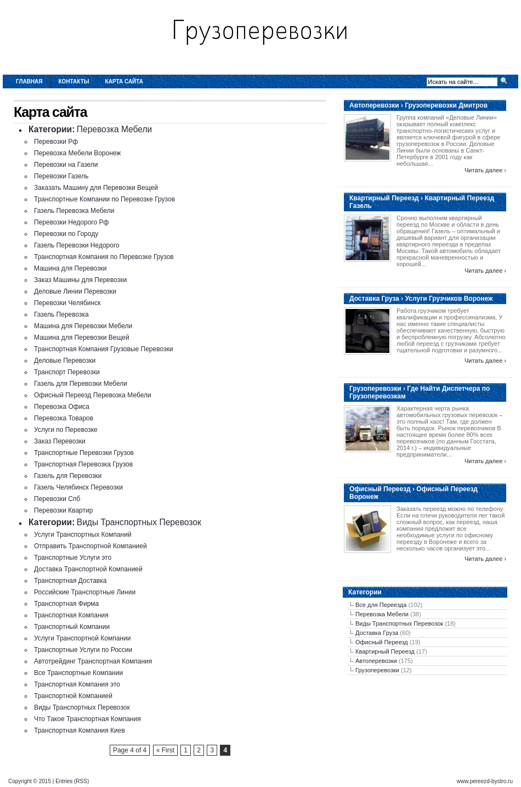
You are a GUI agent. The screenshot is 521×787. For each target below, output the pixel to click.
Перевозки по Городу (66, 234)
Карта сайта (124, 81)
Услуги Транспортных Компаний (83, 534)
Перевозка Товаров (63, 418)
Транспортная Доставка (70, 580)
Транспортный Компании (72, 627)
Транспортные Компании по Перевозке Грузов (104, 199)
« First (165, 750)
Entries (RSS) (72, 781)
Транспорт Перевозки (67, 372)
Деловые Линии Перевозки (75, 291)
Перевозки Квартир (63, 510)
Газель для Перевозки (67, 476)
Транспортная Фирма (66, 604)
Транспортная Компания (71, 615)
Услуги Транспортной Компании (82, 638)
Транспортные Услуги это (72, 557)
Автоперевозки (376, 660)
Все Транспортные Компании (78, 673)
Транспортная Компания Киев (79, 730)
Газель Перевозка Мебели (74, 211)
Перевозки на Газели (66, 164)
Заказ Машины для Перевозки (80, 280)
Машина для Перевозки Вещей (81, 337)
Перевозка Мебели (114, 129)
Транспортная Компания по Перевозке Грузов (104, 257)
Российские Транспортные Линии (84, 592)
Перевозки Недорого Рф (71, 222)
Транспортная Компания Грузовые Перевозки (103, 349)
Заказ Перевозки (60, 441)
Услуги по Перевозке (66, 430)
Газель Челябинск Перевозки (78, 487)
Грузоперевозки (377, 670)
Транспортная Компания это (77, 684)
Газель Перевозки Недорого (77, 245)
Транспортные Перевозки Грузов (84, 453)
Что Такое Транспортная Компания (87, 719)
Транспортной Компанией (73, 696)
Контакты (74, 81)
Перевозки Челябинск (67, 303)
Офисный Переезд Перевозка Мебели (92, 395)
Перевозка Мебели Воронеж (77, 153)
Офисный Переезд (381, 642)
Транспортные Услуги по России (83, 650)
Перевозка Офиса (61, 407)
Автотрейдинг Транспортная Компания (93, 661)
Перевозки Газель (61, 176)
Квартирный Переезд (385, 651)
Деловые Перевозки (64, 360)
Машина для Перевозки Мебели (83, 326)
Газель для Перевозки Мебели (80, 383)
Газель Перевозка (61, 314)
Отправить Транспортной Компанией (90, 546)
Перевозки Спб (57, 499)
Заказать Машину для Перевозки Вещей (96, 188)
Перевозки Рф (56, 141)
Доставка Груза (376, 632)
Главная (29, 81)
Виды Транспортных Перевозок (139, 522)
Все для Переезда (380, 605)
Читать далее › (485, 170)
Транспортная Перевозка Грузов (83, 464)
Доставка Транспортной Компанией (88, 569)
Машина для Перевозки (70, 268)
